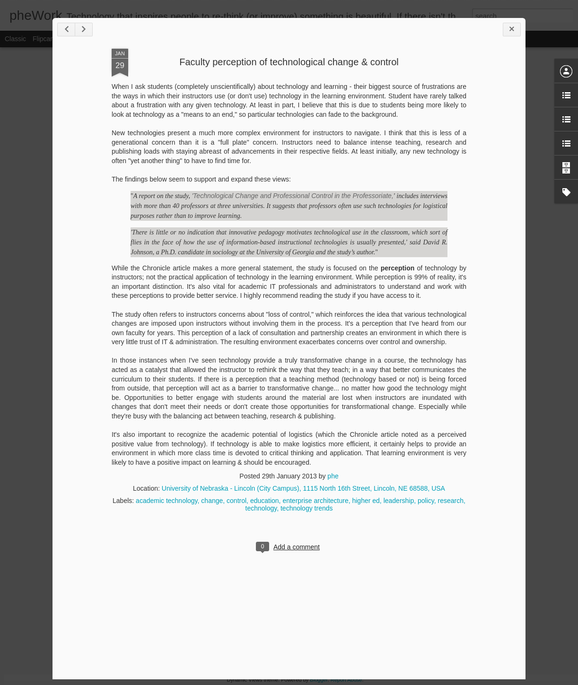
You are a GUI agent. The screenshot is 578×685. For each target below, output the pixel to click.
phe (332, 476)
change (212, 500)
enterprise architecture (315, 500)
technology (261, 508)
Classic (15, 39)
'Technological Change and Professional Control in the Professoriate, (292, 195)
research (451, 500)
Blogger (318, 680)
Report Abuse (346, 680)
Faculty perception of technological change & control (289, 62)
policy (426, 500)
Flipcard (44, 39)
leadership (399, 500)
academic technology (166, 500)
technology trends (306, 508)
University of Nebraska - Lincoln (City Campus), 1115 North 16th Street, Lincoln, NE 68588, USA (303, 488)
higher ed (365, 500)
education (264, 500)
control (236, 500)
